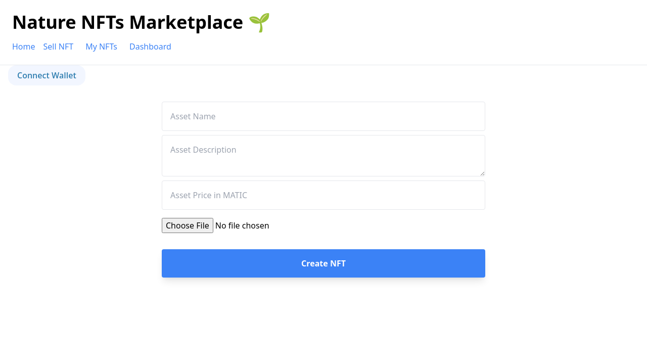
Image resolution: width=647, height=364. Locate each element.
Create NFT (323, 263)
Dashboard (150, 46)
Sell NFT (58, 46)
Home (23, 46)
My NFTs (101, 46)
